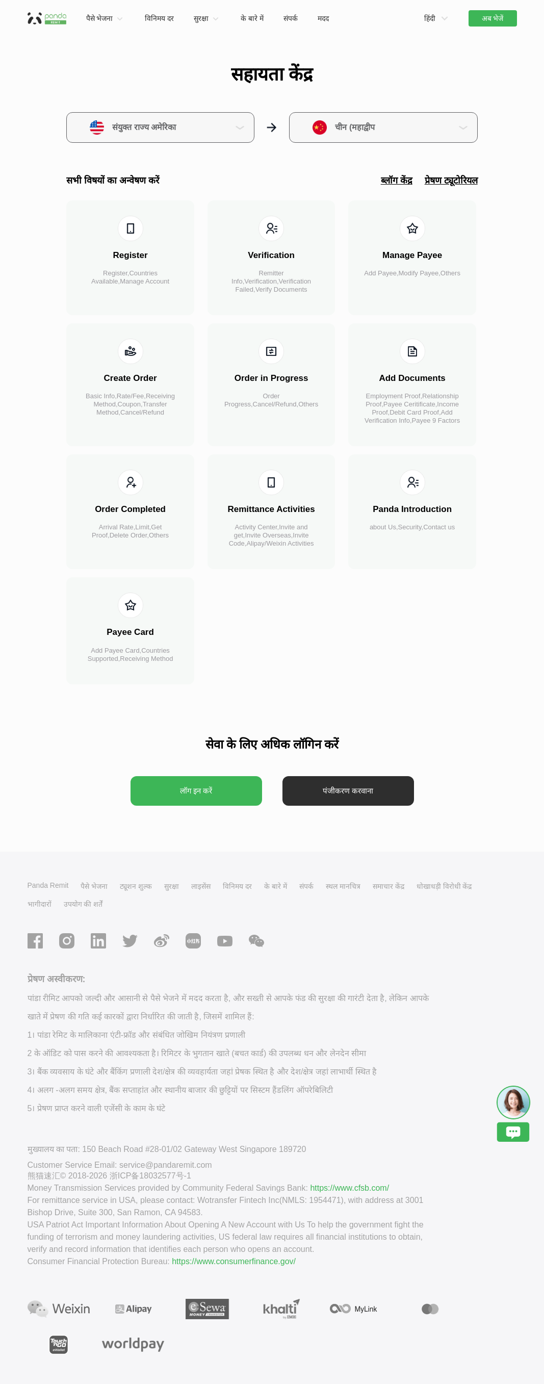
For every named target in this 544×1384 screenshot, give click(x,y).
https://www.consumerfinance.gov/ (234, 1261)
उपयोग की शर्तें (83, 904)
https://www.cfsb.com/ (349, 1188)
